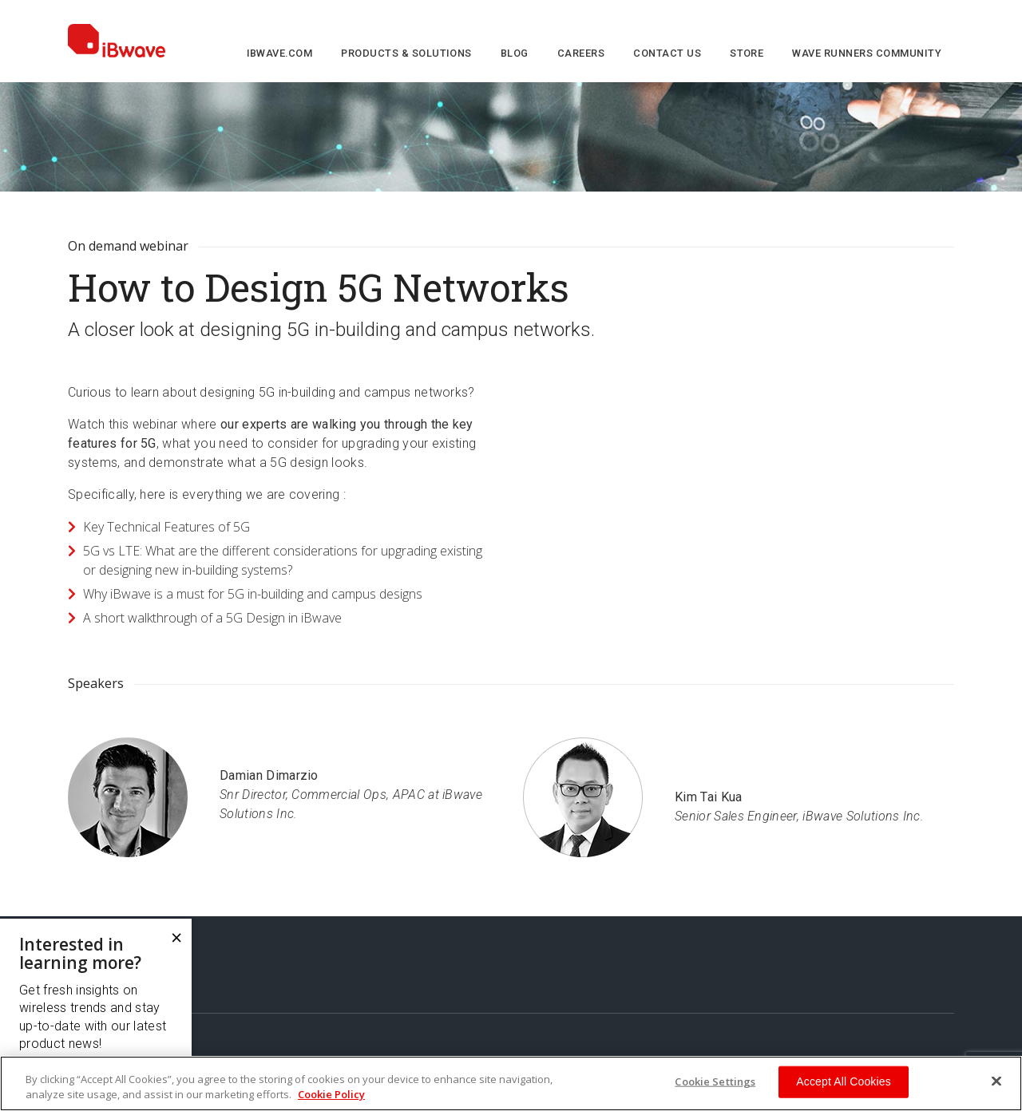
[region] (511, 1083)
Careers (580, 53)
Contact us (667, 53)
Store (746, 53)
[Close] (996, 1081)
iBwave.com (280, 53)
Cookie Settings (715, 1081)
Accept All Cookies (843, 1081)
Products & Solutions (406, 53)
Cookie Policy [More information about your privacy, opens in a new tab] (331, 1094)
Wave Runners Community (866, 53)
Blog (515, 53)
